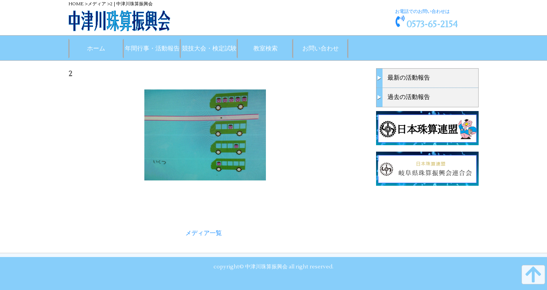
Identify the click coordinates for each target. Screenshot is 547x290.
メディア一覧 (203, 233)
